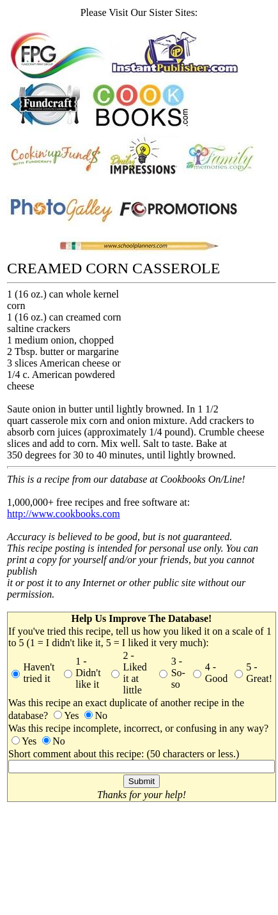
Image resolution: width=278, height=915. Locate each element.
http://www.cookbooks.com (63, 513)
